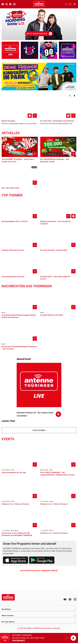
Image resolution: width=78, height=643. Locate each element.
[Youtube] (3, 4)
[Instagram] (6, 4)
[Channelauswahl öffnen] (70, 4)
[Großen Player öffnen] (67, 638)
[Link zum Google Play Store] (41, 560)
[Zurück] (69, 95)
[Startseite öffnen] (39, 4)
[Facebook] (10, 4)
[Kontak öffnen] (66, 4)
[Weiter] (74, 95)
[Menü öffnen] (74, 4)
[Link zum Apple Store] (15, 560)
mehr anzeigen (39, 430)
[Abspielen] (73, 638)
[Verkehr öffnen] (14, 4)
